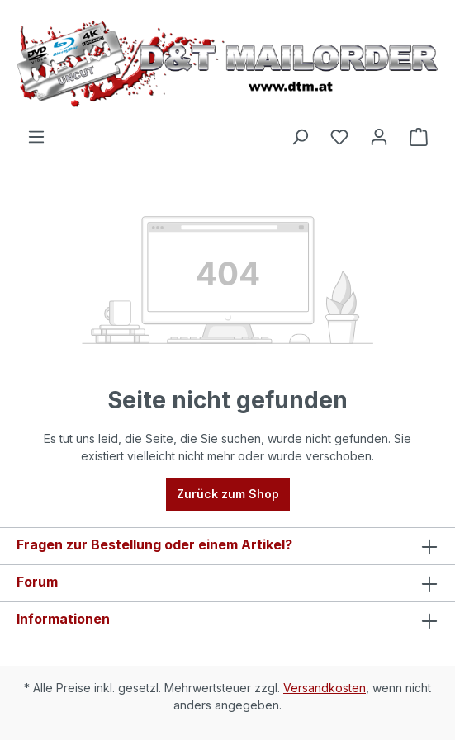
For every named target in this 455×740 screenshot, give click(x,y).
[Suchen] (300, 136)
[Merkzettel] (339, 136)
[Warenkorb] (418, 136)
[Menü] (36, 136)
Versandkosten (324, 688)
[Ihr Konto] (379, 136)
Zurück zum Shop (228, 494)
